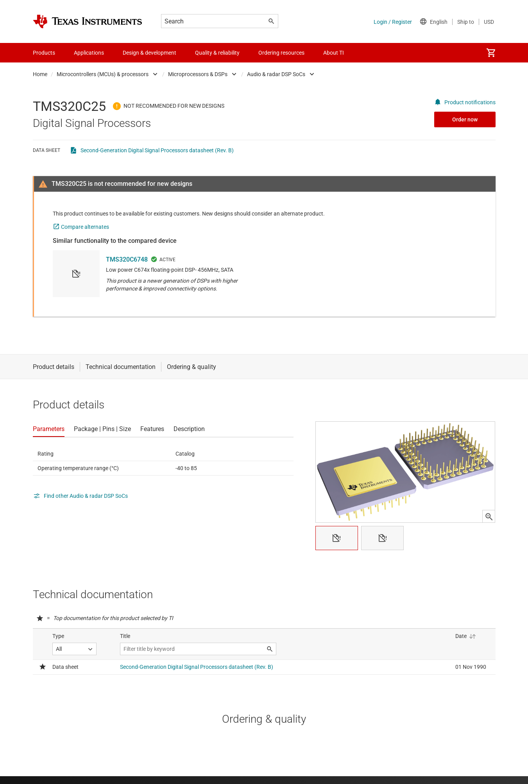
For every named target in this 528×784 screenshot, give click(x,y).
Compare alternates (85, 227)
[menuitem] (491, 52)
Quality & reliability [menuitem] (217, 53)
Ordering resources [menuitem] (281, 53)
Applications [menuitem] (89, 53)
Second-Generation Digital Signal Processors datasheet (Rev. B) (157, 150)
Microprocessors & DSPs (197, 74)
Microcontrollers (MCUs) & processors (103, 74)
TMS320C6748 (127, 259)
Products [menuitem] (44, 53)
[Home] (87, 21)
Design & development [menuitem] (149, 53)
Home (40, 74)
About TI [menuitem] (333, 53)
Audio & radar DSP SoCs (276, 74)
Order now (465, 119)
